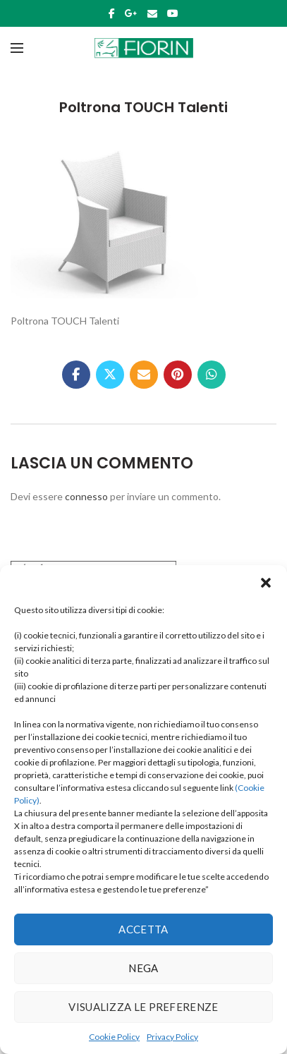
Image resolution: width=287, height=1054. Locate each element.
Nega (143, 968)
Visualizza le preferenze (143, 1006)
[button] (266, 583)
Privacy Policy (172, 1036)
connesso (86, 496)
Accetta (143, 929)
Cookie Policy (114, 1036)
